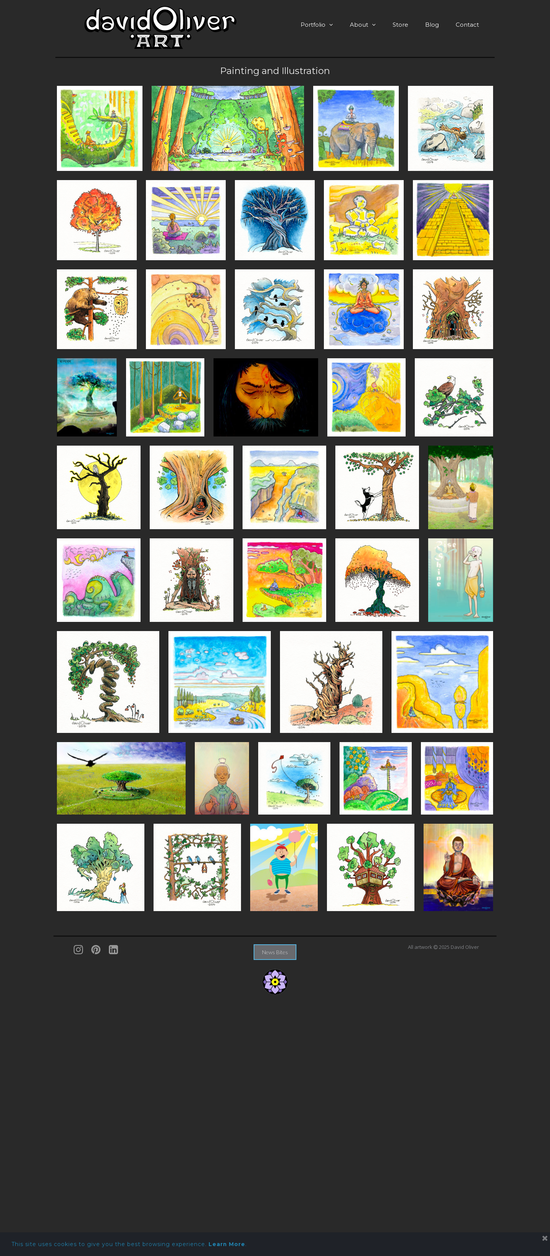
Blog (432, 24)
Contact (467, 24)
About (363, 24)
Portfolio (317, 24)
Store (400, 24)
